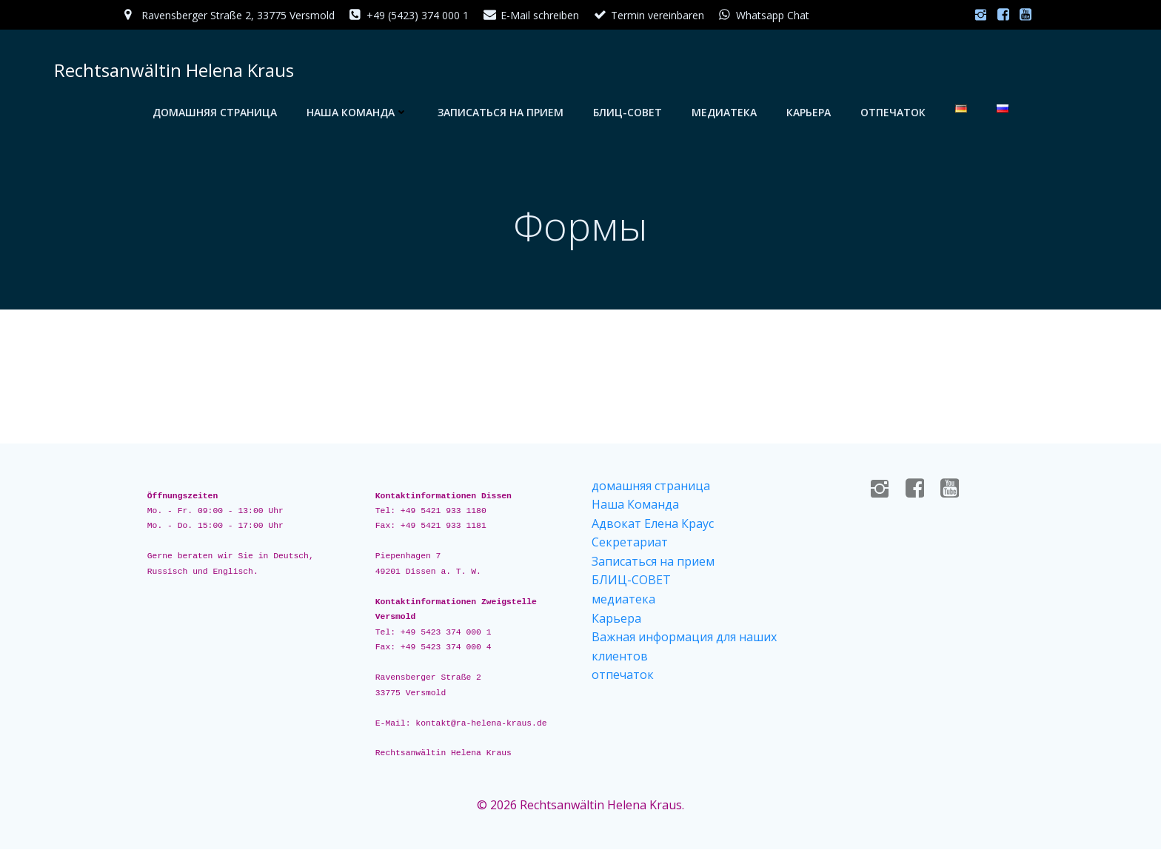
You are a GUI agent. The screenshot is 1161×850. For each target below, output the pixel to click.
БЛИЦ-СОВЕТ (627, 111)
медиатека (724, 111)
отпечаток (893, 111)
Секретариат (630, 543)
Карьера (808, 111)
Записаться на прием (500, 111)
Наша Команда (357, 111)
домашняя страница (215, 111)
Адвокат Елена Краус (653, 524)
